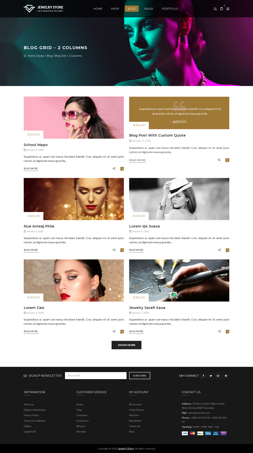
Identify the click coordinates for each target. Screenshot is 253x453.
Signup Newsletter (45, 375)
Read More (31, 168)
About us (29, 404)
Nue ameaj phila (39, 226)
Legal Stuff (30, 431)
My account (135, 404)
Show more (126, 345)
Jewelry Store (126, 448)
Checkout (81, 415)
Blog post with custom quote (157, 135)
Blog (49, 55)
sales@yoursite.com (199, 412)
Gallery (27, 426)
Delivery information (35, 409)
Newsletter (135, 420)
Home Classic (36, 55)
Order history (136, 409)
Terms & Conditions (35, 420)
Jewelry (33, 134)
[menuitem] (97, 9)
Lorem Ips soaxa (144, 226)
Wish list (134, 415)
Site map (81, 431)
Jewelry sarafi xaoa (147, 308)
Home (79, 404)
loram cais (34, 308)
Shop (79, 409)
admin (179, 121)
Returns (80, 426)
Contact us (82, 420)
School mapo (36, 145)
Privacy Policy (31, 415)
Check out (135, 426)
